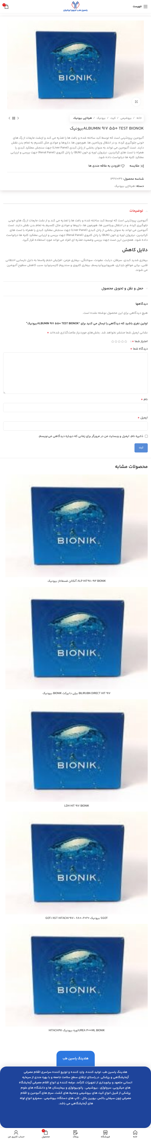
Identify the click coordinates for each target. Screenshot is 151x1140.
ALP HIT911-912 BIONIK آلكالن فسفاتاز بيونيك (77, 581)
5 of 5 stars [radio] (112, 341)
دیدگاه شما (139, 348)
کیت (113, 118)
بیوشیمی (126, 118)
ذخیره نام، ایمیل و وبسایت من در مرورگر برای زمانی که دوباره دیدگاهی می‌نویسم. (90, 436)
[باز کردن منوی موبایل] (140, 6)
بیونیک (101, 118)
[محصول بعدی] (9, 118)
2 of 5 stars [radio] (122, 341)
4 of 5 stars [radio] (116, 341)
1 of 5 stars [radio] (125, 341)
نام (144, 399)
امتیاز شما (140, 341)
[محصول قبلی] (18, 118)
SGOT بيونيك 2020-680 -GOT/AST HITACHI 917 (76, 918)
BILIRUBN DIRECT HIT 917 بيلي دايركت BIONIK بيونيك (77, 693)
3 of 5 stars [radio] (119, 341)
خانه (139, 118)
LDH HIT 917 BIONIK (76, 806)
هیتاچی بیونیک (82, 118)
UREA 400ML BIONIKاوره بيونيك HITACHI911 (77, 1030)
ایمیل (143, 417)
